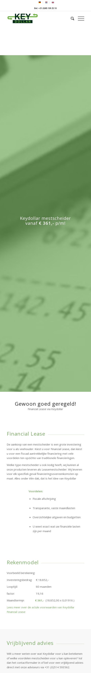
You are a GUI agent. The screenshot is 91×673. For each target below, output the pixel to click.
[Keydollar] (38, 18)
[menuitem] (40, 2)
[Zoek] (70, 18)
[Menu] (79, 18)
